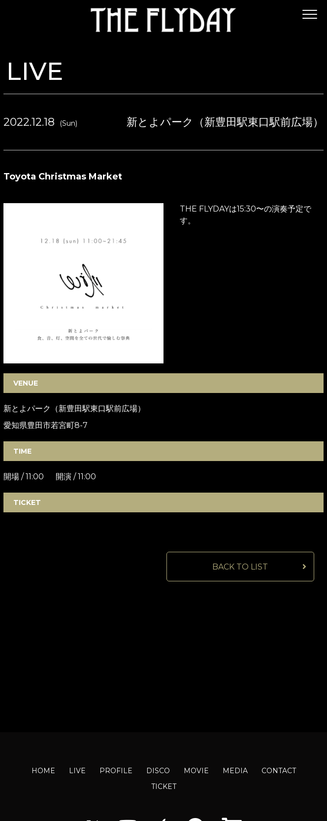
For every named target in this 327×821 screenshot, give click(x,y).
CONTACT (279, 770)
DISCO (158, 770)
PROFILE (115, 770)
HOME (43, 770)
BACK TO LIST (240, 566)
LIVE (77, 770)
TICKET (163, 786)
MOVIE (196, 770)
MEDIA (235, 770)
